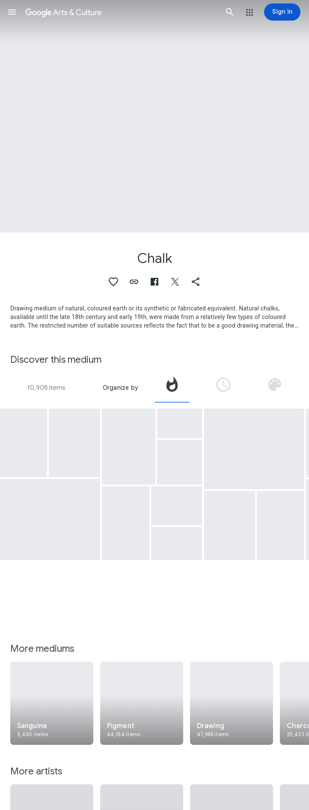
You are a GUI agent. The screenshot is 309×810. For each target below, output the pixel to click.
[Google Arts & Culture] (121, 12)
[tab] (172, 388)
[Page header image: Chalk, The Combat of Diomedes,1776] (154, 116)
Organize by (120, 387)
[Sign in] (282, 12)
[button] (12, 12)
